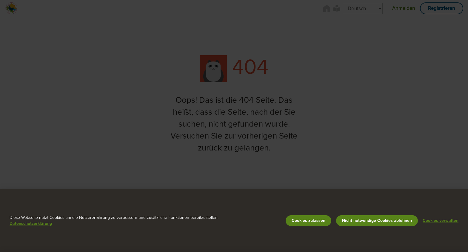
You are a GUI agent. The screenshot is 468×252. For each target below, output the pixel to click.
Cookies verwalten (440, 220)
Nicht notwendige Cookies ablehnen (377, 220)
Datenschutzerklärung (31, 223)
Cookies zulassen (308, 220)
